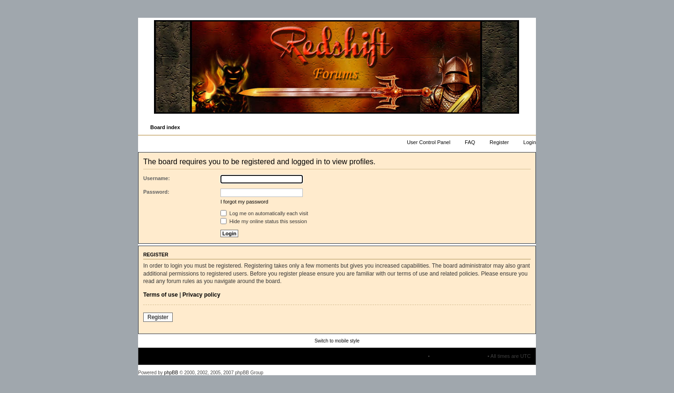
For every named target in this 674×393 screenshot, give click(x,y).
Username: (156, 178)
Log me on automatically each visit (264, 213)
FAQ (470, 142)
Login (529, 142)
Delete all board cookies (458, 356)
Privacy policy (201, 294)
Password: (156, 192)
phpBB (171, 372)
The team (415, 356)
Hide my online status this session (263, 221)
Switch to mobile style (337, 340)
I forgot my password (244, 201)
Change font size (528, 127)
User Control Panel (428, 142)
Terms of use (160, 294)
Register (499, 142)
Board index (165, 127)
